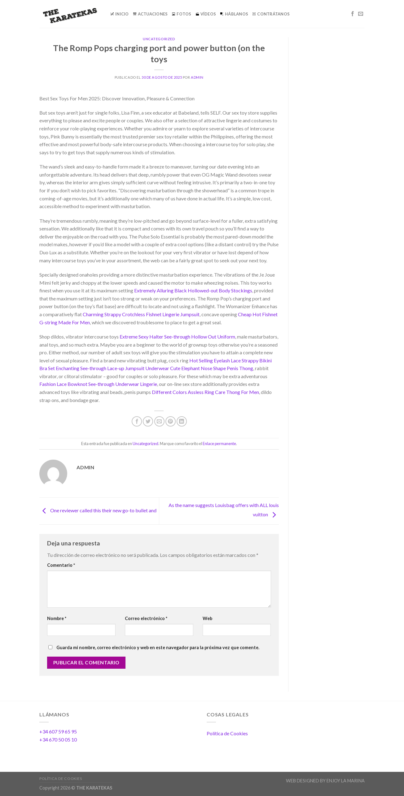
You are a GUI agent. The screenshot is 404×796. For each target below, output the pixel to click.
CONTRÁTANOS (271, 13)
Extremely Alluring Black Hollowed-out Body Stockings (193, 290)
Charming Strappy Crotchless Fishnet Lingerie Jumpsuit (141, 314)
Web (207, 618)
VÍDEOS (206, 13)
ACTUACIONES (150, 13)
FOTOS (181, 13)
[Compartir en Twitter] (148, 421)
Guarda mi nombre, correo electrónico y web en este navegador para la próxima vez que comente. (157, 647)
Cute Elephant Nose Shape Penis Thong (211, 368)
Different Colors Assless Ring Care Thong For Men (205, 392)
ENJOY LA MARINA (346, 780)
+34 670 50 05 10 (58, 739)
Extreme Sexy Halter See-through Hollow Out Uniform (177, 336)
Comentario (61, 565)
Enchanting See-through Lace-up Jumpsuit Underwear (112, 368)
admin (197, 77)
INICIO (120, 13)
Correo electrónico (146, 618)
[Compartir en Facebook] (137, 421)
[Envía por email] (159, 421)
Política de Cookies (227, 733)
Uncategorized (159, 39)
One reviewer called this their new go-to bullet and (97, 510)
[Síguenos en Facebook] (352, 14)
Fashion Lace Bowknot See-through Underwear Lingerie (98, 384)
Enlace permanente (219, 443)
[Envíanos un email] (360, 14)
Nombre (56, 618)
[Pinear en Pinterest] (170, 421)
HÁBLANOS (234, 13)
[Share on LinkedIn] (182, 421)
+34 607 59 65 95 (58, 731)
